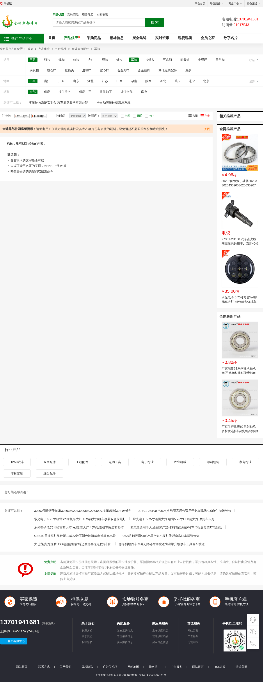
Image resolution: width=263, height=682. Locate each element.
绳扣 (105, 59)
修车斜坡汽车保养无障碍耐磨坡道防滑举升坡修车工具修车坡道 (162, 544)
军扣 (97, 49)
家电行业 (245, 462)
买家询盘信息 (160, 642)
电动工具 (115, 462)
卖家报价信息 (125, 642)
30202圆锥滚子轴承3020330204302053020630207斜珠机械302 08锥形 (239, 185)
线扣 (62, 59)
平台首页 (200, 3)
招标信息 (117, 38)
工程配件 (82, 462)
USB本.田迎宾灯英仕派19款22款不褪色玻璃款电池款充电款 (75, 536)
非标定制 (17, 473)
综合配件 (49, 473)
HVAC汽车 (17, 462)
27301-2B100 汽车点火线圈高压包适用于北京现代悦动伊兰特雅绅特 (240, 243)
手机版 (8, 3)
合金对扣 (123, 70)
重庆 (177, 81)
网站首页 (21, 666)
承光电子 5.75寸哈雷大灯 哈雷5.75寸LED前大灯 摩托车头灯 (174, 519)
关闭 (207, 129)
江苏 (105, 81)
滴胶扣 (34, 70)
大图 (195, 115)
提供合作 (126, 92)
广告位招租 (110, 666)
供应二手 (85, 92)
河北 (163, 81)
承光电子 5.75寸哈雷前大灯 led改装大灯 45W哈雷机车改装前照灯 (79, 527)
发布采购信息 (125, 630)
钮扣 (47, 59)
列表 (207, 115)
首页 (51, 38)
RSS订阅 (220, 666)
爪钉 (90, 59)
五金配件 (60, 49)
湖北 (90, 81)
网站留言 (193, 630)
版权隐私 (87, 642)
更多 (188, 70)
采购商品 (73, 14)
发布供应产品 (160, 630)
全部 (33, 92)
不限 (33, 59)
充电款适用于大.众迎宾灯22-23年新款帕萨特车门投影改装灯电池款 (176, 527)
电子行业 (147, 462)
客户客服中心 (16, 641)
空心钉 (104, 70)
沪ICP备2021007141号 (152, 675)
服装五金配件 (80, 49)
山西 (119, 81)
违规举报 (193, 642)
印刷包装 (213, 462)
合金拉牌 (144, 70)
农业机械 (180, 462)
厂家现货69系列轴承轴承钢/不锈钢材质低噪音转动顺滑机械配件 (239, 373)
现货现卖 (87, 14)
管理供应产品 (160, 636)
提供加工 (106, 92)
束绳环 (202, 59)
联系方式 (87, 630)
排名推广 (154, 666)
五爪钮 (167, 59)
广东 (62, 81)
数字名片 (231, 38)
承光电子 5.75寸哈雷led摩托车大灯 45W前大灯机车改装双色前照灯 (239, 302)
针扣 (119, 59)
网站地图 (133, 666)
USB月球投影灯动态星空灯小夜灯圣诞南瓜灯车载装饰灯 (161, 536)
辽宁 (192, 81)
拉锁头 (69, 70)
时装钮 (185, 59)
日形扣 (220, 59)
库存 (144, 92)
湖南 (134, 81)
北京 (206, 81)
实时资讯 (102, 14)
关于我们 (87, 636)
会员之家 (208, 38)
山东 (76, 81)
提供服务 (65, 92)
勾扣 (76, 59)
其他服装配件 (167, 70)
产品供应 (58, 14)
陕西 (148, 81)
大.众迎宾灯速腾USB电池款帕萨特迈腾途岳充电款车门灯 (73, 544)
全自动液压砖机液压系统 (113, 102)
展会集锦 (139, 38)
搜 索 (155, 22)
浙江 (47, 81)
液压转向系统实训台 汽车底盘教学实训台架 (58, 102)
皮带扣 (86, 70)
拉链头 (150, 59)
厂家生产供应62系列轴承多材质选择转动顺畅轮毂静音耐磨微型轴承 (240, 431)
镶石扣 (51, 70)
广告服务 (193, 636)
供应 (47, 92)
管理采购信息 (125, 636)
